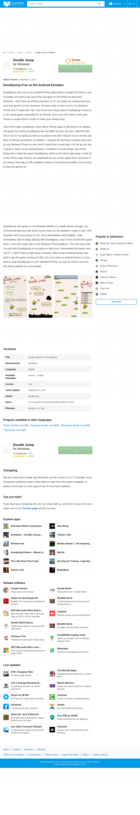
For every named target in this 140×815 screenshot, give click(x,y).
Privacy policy (51, 755)
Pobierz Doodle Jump (13, 425)
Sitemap (41, 749)
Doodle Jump (23, 447)
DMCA (86, 755)
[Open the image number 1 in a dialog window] (40, 296)
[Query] (66, 4)
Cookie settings (100, 755)
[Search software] (99, 4)
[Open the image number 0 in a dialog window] (15, 296)
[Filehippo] (13, 4)
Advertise (28, 749)
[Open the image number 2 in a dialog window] (66, 296)
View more (116, 302)
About (6, 749)
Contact (16, 749)
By (20, 69)
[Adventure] (29, 52)
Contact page (30, 508)
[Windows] (11, 52)
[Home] (4, 52)
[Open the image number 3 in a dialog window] (91, 296)
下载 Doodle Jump (12, 430)
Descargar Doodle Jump (42, 425)
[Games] (20, 52)
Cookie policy (34, 755)
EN (132, 3)
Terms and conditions (13, 755)
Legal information (70, 755)
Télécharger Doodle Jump (72, 425)
